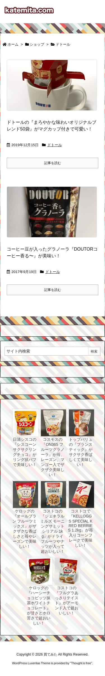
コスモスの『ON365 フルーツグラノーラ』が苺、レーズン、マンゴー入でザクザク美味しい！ (52, 457)
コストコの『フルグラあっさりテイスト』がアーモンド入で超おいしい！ (66, 600)
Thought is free (81, 663)
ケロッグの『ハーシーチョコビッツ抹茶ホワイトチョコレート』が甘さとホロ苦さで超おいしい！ (38, 605)
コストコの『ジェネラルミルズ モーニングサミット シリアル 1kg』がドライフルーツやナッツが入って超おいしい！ (52, 531)
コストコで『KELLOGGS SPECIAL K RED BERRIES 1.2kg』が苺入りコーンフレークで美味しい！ (80, 528)
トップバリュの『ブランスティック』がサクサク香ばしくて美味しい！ (80, 452)
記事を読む (52, 163)
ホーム (13, 44)
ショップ (37, 44)
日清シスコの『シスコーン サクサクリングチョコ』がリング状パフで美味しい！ (24, 452)
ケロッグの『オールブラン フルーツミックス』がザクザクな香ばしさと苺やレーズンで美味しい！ (24, 529)
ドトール (54, 145)
